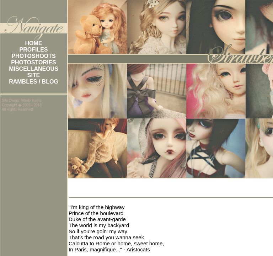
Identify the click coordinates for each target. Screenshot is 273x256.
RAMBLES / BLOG (33, 82)
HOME (33, 43)
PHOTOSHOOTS (33, 56)
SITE (33, 75)
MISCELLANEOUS (33, 69)
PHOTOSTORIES (33, 62)
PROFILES (33, 50)
